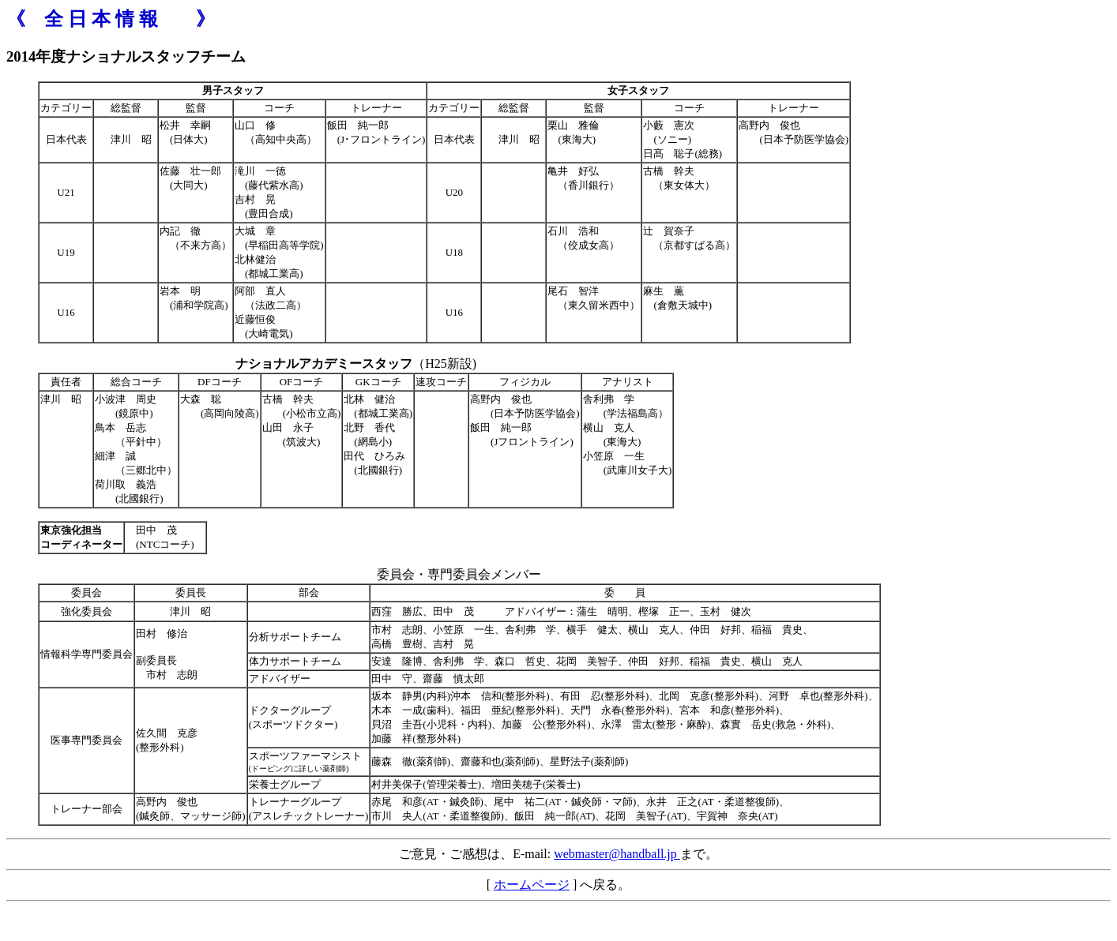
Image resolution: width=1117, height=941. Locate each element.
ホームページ (532, 884)
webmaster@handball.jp (617, 853)
